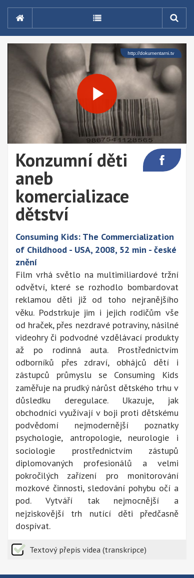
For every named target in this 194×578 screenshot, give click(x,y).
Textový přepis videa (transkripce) (88, 550)
